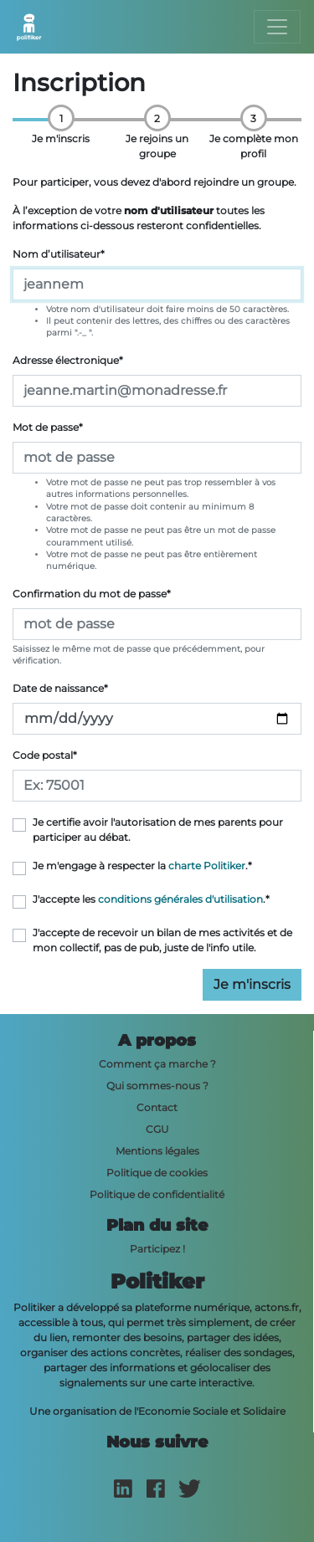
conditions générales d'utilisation (180, 899)
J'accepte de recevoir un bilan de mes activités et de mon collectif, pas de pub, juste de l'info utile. (162, 940)
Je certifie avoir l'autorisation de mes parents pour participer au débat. (158, 829)
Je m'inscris (252, 984)
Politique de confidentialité (157, 1194)
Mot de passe (48, 427)
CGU (157, 1129)
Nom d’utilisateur (59, 254)
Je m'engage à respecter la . (142, 865)
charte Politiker (206, 865)
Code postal (45, 755)
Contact (157, 1107)
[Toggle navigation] (277, 27)
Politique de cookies (157, 1172)
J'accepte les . (151, 899)
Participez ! (157, 1248)
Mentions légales (157, 1151)
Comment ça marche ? (157, 1064)
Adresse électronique (68, 360)
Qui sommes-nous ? (157, 1085)
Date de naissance (60, 688)
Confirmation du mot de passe (92, 593)
